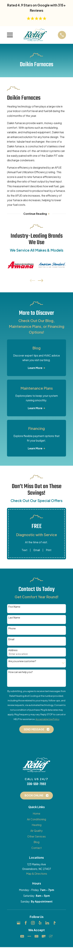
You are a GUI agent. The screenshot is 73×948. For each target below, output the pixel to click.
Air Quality (36, 830)
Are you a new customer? (22, 661)
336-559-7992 (36, 784)
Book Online (37, 795)
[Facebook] (26, 923)
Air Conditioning (36, 819)
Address (13, 650)
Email (36, 550)
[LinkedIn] (47, 923)
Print (48, 550)
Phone (12, 628)
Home (36, 813)
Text (24, 550)
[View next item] (40, 280)
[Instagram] (33, 923)
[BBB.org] (54, 923)
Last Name (14, 617)
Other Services (36, 836)
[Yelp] (40, 923)
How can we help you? (20, 672)
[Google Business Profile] (18, 923)
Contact (36, 847)
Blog (36, 842)
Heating (36, 824)
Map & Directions (36, 873)
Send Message (36, 729)
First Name (14, 606)
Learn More (36, 368)
